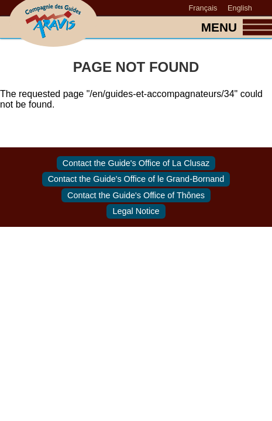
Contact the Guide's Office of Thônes (136, 195)
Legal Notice (136, 211)
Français (202, 8)
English (240, 8)
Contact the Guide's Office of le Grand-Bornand (136, 179)
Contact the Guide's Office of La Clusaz (136, 163)
